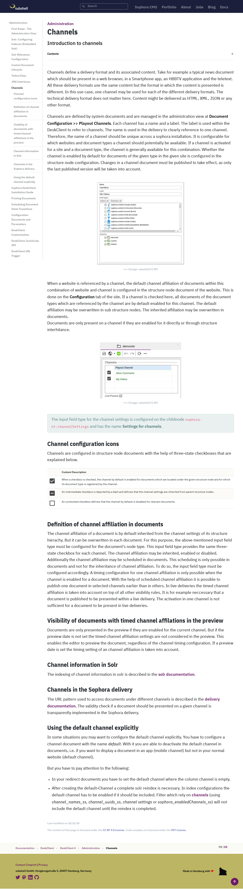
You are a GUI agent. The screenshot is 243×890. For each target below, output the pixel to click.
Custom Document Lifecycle (22, 69)
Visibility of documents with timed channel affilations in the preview (24, 135)
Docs (227, 7)
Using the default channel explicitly (24, 181)
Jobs (201, 7)
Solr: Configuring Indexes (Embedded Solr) (23, 45)
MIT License (178, 831)
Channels (17, 89)
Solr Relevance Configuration (20, 58)
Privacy (43, 866)
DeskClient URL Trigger (20, 255)
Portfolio (168, 7)
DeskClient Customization (20, 234)
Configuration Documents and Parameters (20, 220)
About (186, 7)
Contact (20, 866)
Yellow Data (18, 77)
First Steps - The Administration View (23, 32)
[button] (140, 55)
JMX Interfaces (20, 83)
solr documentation (176, 675)
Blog (214, 7)
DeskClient (47, 849)
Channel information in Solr (26, 155)
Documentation (25, 849)
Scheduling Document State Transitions (24, 208)
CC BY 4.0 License (113, 831)
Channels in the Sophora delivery (24, 168)
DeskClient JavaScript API (25, 244)
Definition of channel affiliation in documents (26, 112)
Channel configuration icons (25, 97)
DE (225, 848)
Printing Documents (23, 200)
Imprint (31, 866)
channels (200, 796)
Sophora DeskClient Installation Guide (23, 191)
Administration (18, 24)
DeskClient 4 (68, 849)
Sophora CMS (143, 7)
